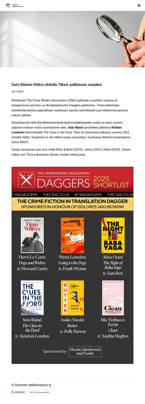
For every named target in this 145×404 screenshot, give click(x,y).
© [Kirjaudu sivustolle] (13, 385)
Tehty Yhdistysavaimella (39, 392)
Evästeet (18, 392)
